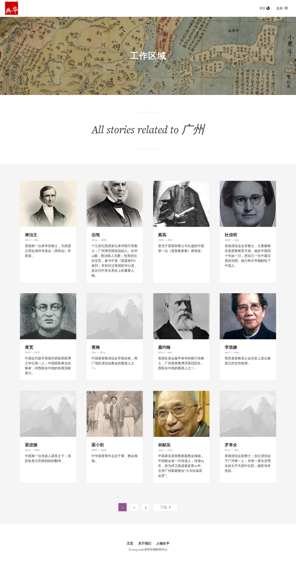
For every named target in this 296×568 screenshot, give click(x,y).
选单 (282, 8)
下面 (165, 507)
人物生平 (162, 543)
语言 (264, 8)
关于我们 (144, 543)
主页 (130, 543)
